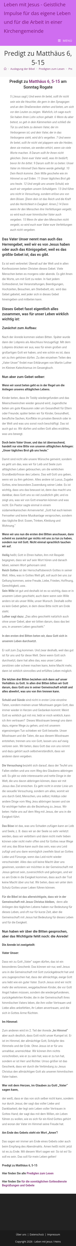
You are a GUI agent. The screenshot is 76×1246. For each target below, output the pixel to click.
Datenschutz (37, 1234)
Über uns (21, 1234)
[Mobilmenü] (65, 40)
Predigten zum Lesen (40, 1173)
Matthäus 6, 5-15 (44, 81)
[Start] (5, 69)
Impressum (53, 1234)
